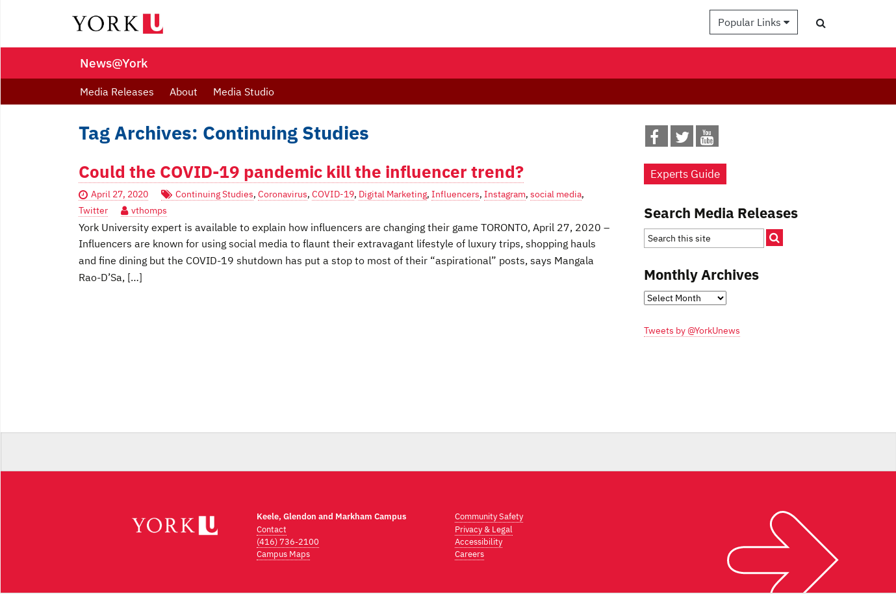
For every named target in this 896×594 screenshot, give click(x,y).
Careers (469, 554)
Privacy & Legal (484, 529)
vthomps (149, 210)
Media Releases (117, 91)
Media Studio (243, 91)
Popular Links (753, 22)
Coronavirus (282, 194)
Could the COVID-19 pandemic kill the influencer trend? (301, 171)
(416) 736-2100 (288, 541)
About (184, 91)
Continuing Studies (214, 194)
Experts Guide (685, 174)
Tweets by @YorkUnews (692, 330)
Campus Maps (283, 554)
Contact (272, 529)
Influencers (455, 194)
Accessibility (478, 541)
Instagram (505, 194)
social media (556, 194)
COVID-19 (333, 194)
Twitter (93, 210)
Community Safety (489, 516)
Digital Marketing (393, 194)
